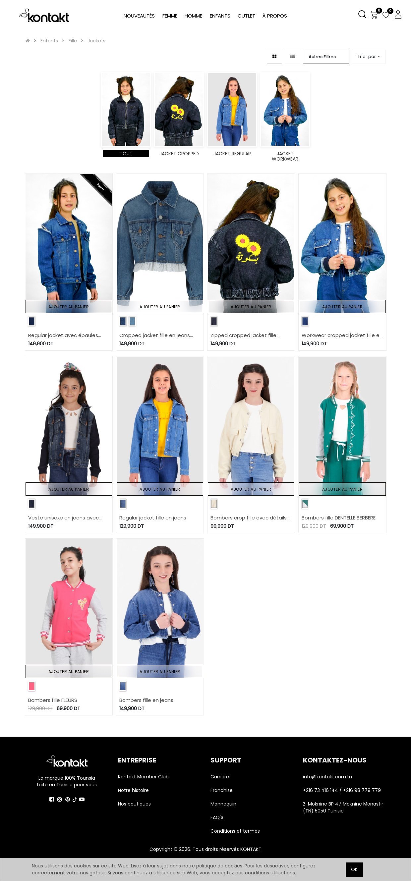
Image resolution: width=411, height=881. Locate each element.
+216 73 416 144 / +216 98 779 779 (342, 790)
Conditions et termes (235, 831)
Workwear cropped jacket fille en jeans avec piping (342, 335)
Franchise (221, 790)
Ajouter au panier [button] (68, 307)
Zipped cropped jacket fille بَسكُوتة (243, 335)
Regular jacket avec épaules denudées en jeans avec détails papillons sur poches (67, 335)
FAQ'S (216, 817)
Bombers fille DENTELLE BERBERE (339, 517)
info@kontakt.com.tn (328, 776)
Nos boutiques (134, 804)
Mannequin (224, 804)
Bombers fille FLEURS (52, 700)
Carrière (219, 776)
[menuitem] (275, 16)
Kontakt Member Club (143, 776)
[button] (368, 57)
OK (354, 869)
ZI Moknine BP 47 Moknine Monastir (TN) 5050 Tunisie (343, 807)
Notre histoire (133, 790)
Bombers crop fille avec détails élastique (248, 518)
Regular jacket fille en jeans (152, 517)
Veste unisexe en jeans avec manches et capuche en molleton (63, 518)
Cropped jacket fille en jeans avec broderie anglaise (154, 335)
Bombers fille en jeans (146, 700)
